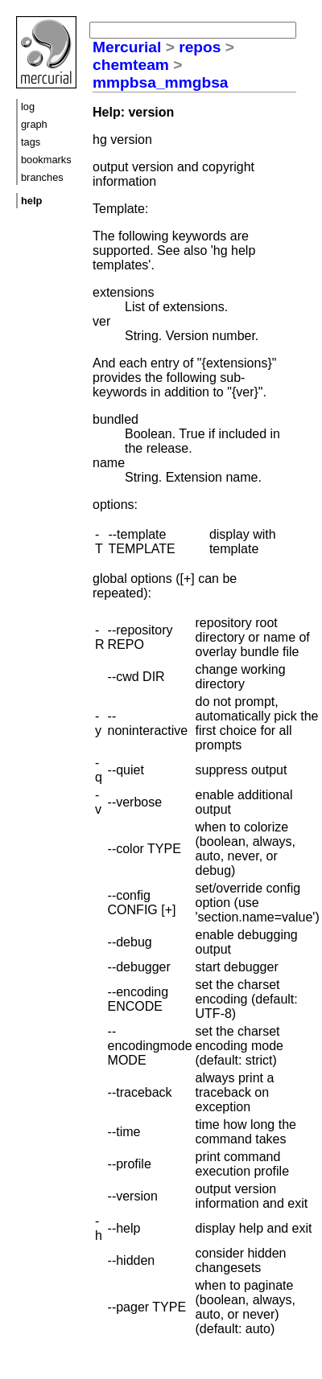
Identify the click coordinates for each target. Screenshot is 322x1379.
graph (34, 124)
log (28, 107)
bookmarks (46, 160)
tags (30, 142)
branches (42, 177)
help (31, 201)
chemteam (131, 64)
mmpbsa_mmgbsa (160, 82)
